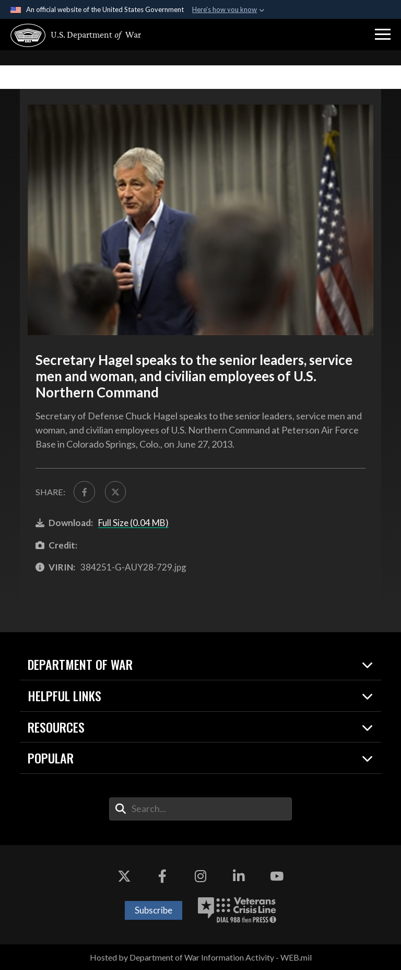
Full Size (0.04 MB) (133, 522)
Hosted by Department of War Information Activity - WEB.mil (201, 957)
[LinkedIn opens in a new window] (239, 876)
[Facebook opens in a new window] (162, 876)
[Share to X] (115, 491)
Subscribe (153, 910)
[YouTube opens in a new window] (277, 876)
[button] (383, 34)
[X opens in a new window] (124, 876)
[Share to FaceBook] (84, 491)
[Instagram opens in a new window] (200, 876)
